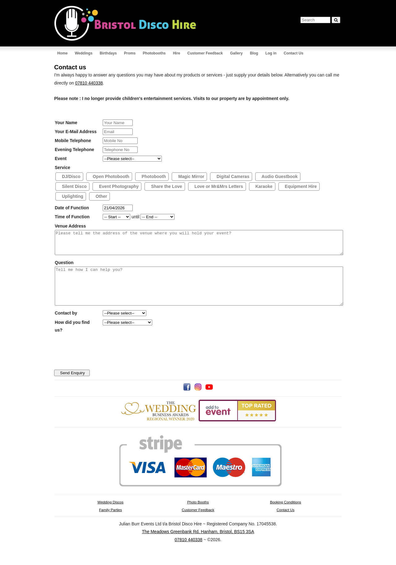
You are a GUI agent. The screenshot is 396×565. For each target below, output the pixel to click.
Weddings (84, 53)
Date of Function (72, 207)
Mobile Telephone (73, 140)
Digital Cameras (232, 176)
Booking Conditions (285, 514)
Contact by (66, 325)
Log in (271, 53)
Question (64, 267)
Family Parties (110, 522)
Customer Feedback (205, 53)
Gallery (236, 53)
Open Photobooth (110, 176)
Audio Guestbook (279, 176)
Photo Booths (198, 514)
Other (100, 196)
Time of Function (72, 216)
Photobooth (153, 176)
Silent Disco (74, 186)
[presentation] (103, 368)
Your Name (66, 122)
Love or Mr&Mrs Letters (218, 186)
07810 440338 (89, 82)
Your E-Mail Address (76, 131)
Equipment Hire (300, 186)
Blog (254, 53)
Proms (130, 53)
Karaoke (263, 186)
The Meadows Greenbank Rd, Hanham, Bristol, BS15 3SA (198, 543)
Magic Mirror (190, 176)
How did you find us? (72, 338)
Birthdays (108, 53)
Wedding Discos (110, 514)
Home (62, 53)
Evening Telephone (74, 149)
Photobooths (154, 53)
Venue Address (70, 226)
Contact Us (293, 53)
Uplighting (72, 196)
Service (62, 167)
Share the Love (166, 186)
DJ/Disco (70, 176)
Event (61, 158)
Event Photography (118, 186)
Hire (176, 53)
